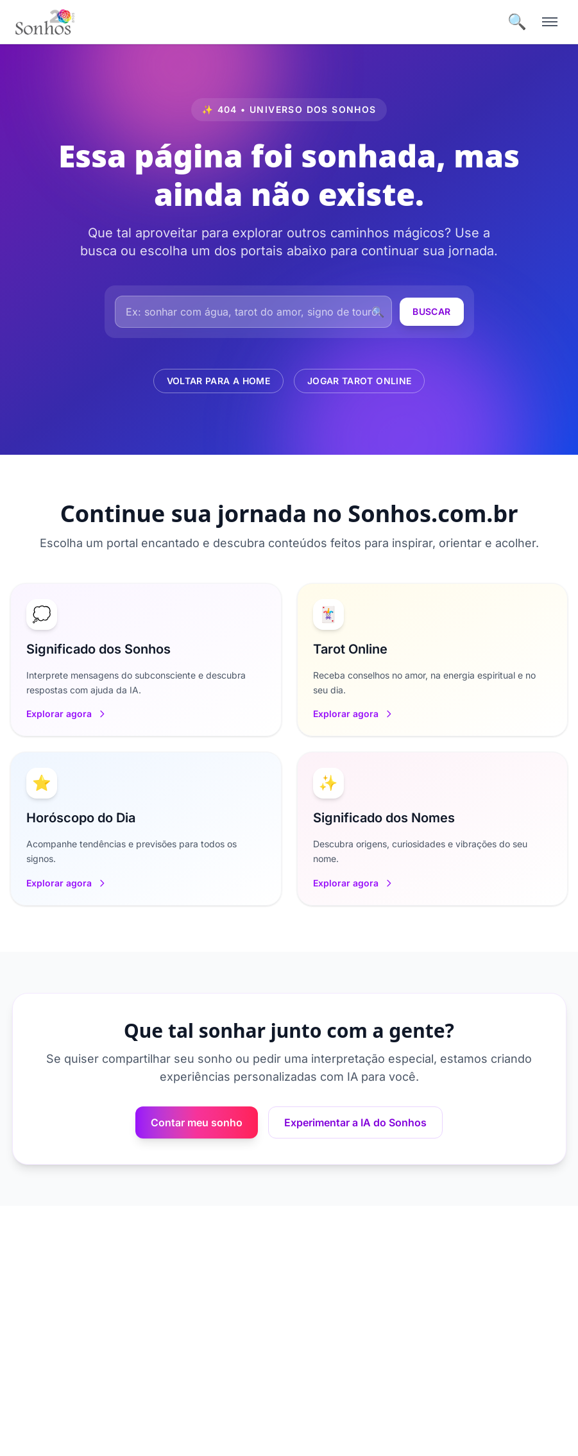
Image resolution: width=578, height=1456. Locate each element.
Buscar (431, 311)
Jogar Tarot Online (359, 380)
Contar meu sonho (196, 1122)
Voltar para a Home (218, 380)
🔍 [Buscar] (517, 21)
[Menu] (550, 21)
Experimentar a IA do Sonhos (355, 1122)
